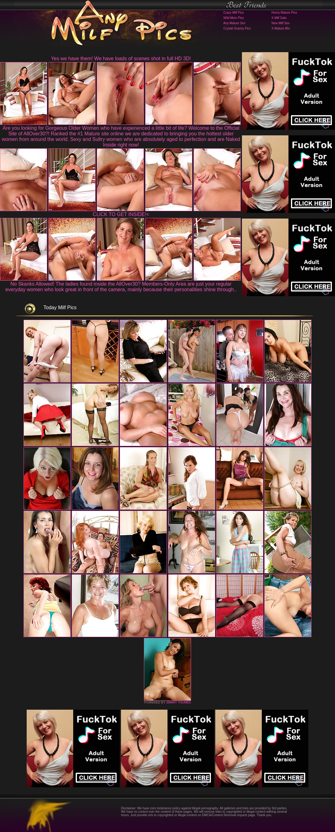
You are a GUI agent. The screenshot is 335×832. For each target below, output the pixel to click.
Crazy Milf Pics (233, 12)
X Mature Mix (280, 28)
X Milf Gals (278, 18)
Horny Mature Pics (284, 12)
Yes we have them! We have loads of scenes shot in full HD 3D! (121, 58)
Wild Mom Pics (233, 18)
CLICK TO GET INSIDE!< (121, 214)
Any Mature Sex (234, 23)
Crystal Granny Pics (237, 28)
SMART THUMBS (178, 702)
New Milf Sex (280, 23)
